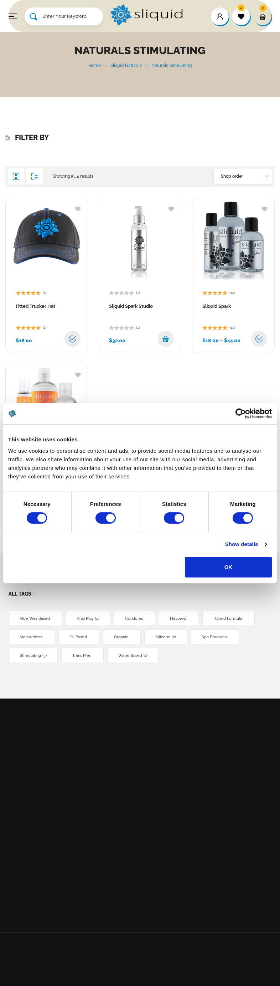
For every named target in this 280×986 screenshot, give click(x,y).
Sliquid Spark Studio (131, 306)
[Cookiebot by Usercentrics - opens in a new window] (240, 413)
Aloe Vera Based (35, 618)
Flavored (179, 618)
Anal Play (88, 618)
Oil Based (78, 637)
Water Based (132, 655)
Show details (241, 544)
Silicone (165, 637)
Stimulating (33, 655)
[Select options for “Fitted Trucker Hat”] (72, 339)
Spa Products (215, 637)
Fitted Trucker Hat (35, 306)
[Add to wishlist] (78, 208)
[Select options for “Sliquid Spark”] (259, 339)
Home (95, 65)
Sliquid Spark (216, 306)
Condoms (134, 618)
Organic (122, 637)
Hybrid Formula (228, 618)
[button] (166, 339)
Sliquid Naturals (126, 65)
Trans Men (82, 655)
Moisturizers (32, 637)
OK (228, 567)
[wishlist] (241, 16)
